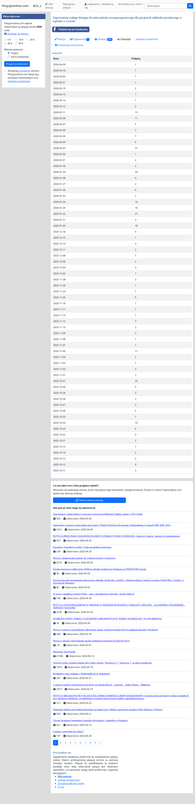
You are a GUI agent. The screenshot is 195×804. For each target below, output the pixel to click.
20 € (32, 127)
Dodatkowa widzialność (69, 45)
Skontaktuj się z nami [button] (130, 4)
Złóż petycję (49, 5)
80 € (21, 130)
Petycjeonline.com (15, 6)
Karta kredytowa (20, 144)
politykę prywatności (19, 168)
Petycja (60, 39)
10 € (21, 127)
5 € (9, 127)
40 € (10, 130)
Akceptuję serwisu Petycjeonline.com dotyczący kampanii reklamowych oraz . (23, 163)
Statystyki (124, 39)
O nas (61, 787)
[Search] (166, 6)
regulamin (24, 158)
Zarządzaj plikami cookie (71, 783)
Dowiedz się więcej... (16, 121)
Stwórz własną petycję (89, 500)
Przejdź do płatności (17, 151)
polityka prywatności (147, 39)
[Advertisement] (23, 55)
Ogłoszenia (79, 39)
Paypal (14, 140)
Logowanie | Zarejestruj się (99, 5)
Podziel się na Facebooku (70, 29)
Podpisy (103, 39)
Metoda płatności (13, 136)
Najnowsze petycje (69, 5)
